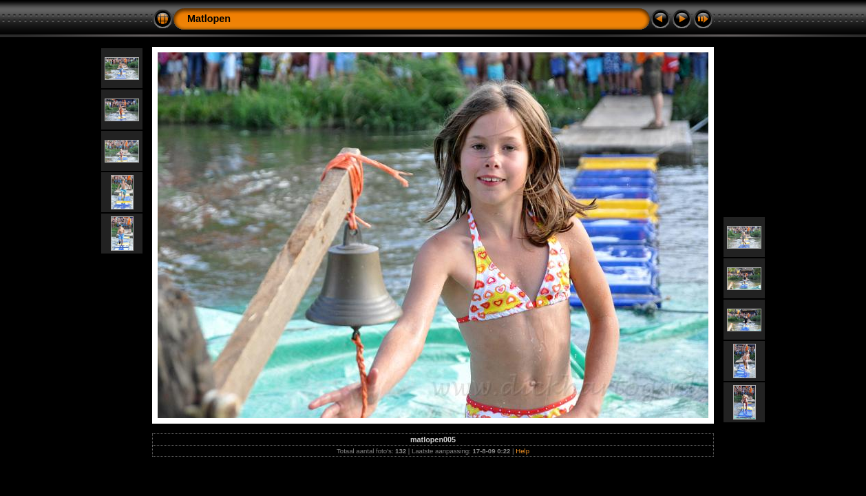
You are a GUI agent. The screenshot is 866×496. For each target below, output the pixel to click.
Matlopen (209, 18)
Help (522, 451)
